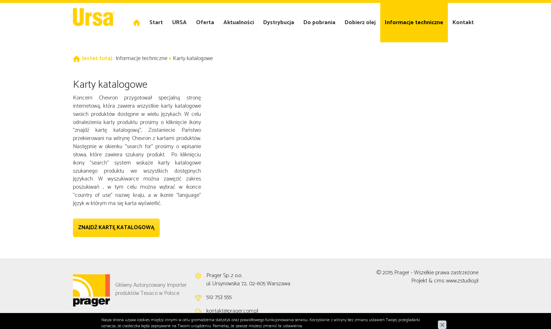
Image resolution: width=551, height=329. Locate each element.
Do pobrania (319, 22)
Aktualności (238, 22)
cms (439, 281)
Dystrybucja (278, 22)
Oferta (205, 22)
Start (156, 22)
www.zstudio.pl (462, 281)
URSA (179, 22)
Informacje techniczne (414, 22)
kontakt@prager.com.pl (232, 311)
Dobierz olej (360, 22)
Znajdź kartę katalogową (116, 227)
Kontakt (463, 22)
